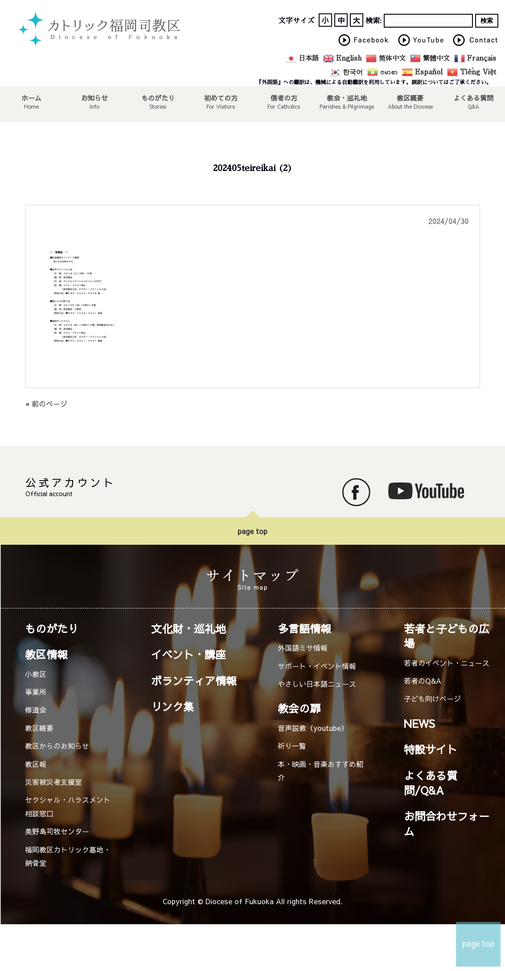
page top (252, 531)
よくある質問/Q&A (430, 783)
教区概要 (39, 728)
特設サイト (430, 749)
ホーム (31, 97)
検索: (373, 20)
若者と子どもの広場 (446, 636)
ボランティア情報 (194, 680)
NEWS (419, 723)
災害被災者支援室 (53, 782)
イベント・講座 (188, 654)
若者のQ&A (422, 680)
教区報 (35, 764)
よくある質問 (473, 97)
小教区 (35, 674)
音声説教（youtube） (313, 728)
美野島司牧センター (57, 831)
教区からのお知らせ (57, 746)
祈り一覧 (292, 746)
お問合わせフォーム (446, 823)
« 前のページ (46, 403)
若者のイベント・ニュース (446, 663)
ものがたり (157, 97)
